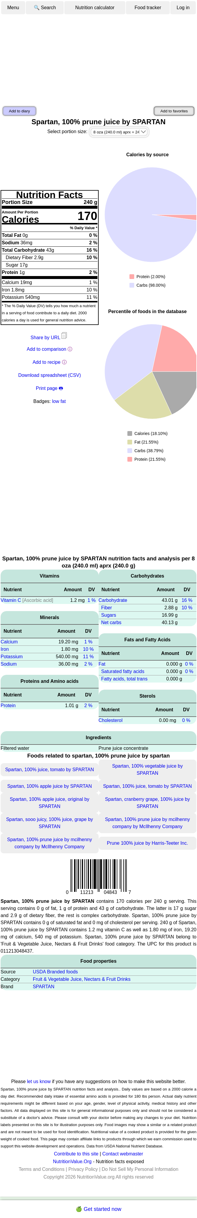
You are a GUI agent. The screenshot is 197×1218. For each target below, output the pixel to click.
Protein (8, 705)
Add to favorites (174, 111)
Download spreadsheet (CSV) (49, 375)
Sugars (108, 615)
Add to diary (19, 111)
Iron (5, 649)
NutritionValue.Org (72, 1161)
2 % (88, 664)
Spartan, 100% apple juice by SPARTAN (49, 786)
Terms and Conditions (42, 1169)
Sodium (9, 664)
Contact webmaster (122, 1153)
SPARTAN (44, 986)
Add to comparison (46, 349)
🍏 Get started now (98, 1209)
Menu (13, 7)
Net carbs (111, 622)
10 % (88, 649)
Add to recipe (46, 362)
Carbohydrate (113, 600)
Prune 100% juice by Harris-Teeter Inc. (147, 843)
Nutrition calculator (95, 7)
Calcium (9, 641)
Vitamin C (11, 600)
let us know (39, 1081)
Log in (183, 7)
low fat (59, 401)
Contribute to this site (76, 1153)
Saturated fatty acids (122, 671)
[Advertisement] (98, 59)
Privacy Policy (83, 1169)
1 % (91, 600)
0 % (189, 664)
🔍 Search (45, 7)
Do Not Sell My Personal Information (140, 1169)
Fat (102, 664)
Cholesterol (111, 720)
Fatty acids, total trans (124, 678)
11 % (88, 656)
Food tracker (147, 7)
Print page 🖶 (49, 388)
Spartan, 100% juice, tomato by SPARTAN (49, 769)
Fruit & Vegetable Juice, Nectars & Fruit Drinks (82, 979)
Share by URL (49, 337)
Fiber (106, 607)
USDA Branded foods (55, 971)
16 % (187, 600)
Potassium (12, 656)
